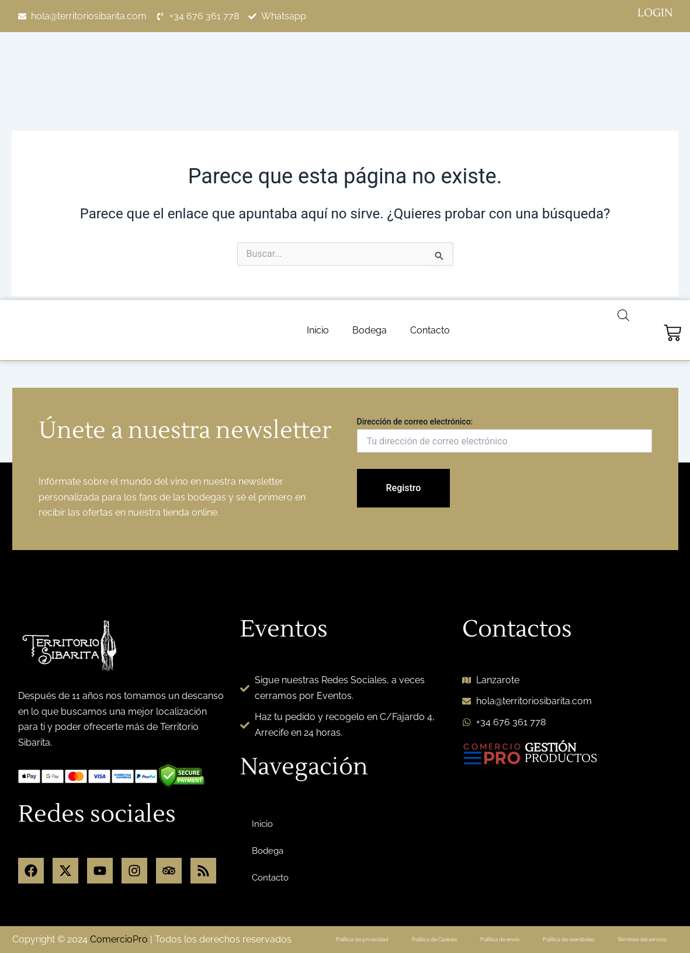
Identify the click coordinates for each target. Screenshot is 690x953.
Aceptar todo (621, 920)
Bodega (369, 30)
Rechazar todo (506, 920)
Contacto (430, 30)
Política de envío (524, 853)
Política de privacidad (377, 853)
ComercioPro (119, 858)
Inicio (318, 30)
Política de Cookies (453, 853)
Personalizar (391, 920)
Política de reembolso (599, 853)
